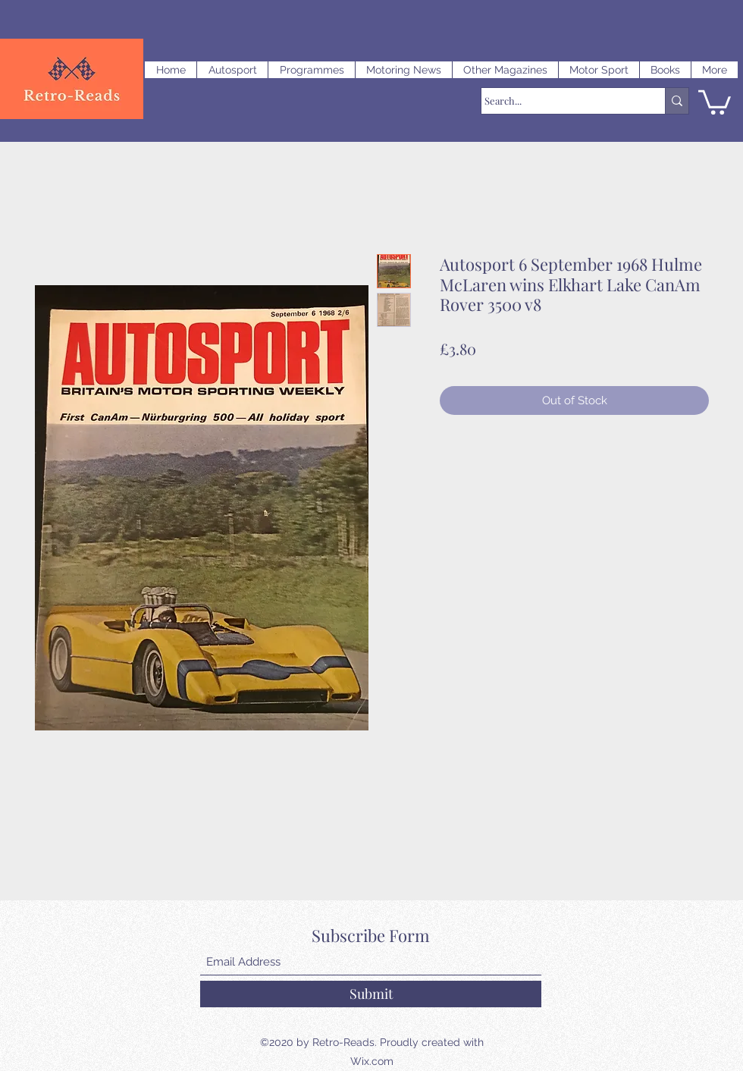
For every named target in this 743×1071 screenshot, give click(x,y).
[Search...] (558, 101)
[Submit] (370, 994)
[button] (232, 69)
